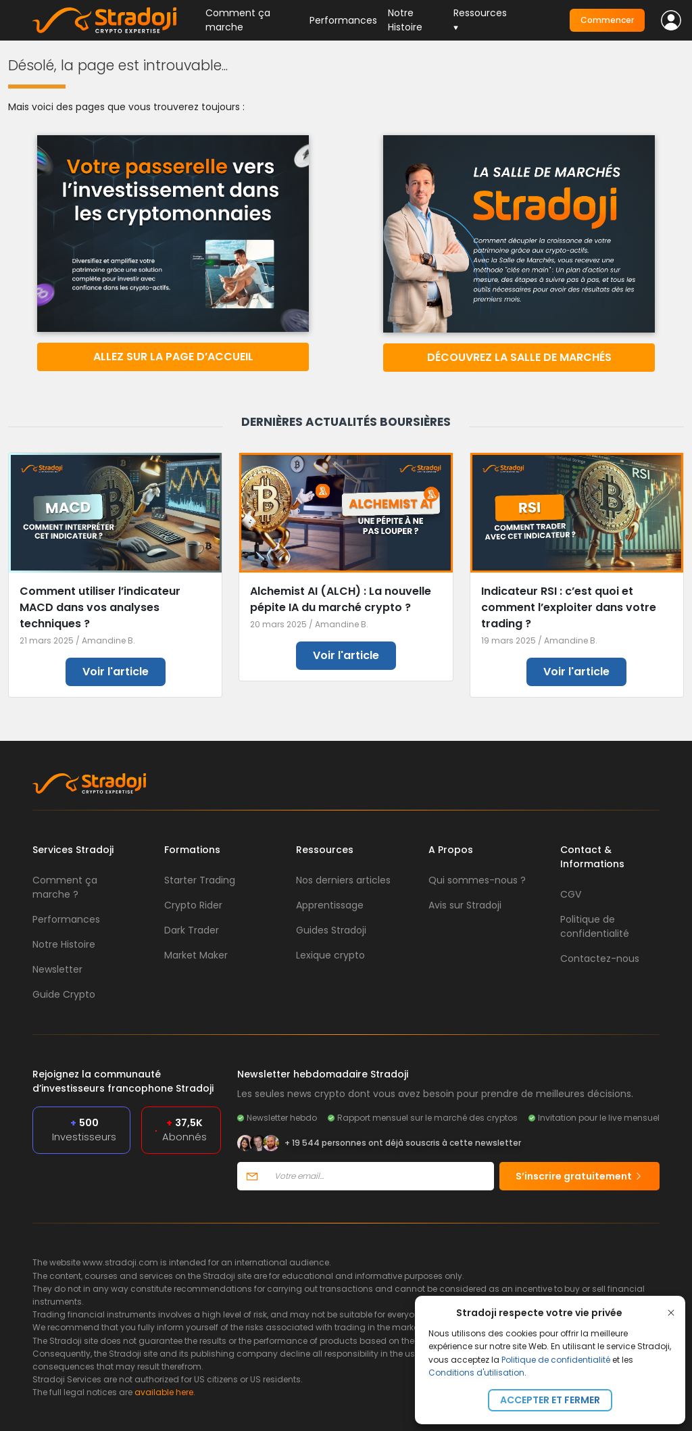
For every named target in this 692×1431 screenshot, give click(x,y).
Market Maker (196, 955)
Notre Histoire (405, 20)
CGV (570, 894)
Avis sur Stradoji (464, 905)
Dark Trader (191, 930)
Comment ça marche (237, 20)
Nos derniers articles (343, 880)
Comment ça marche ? (64, 887)
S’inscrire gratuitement (579, 1176)
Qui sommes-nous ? (477, 880)
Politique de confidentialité (555, 1359)
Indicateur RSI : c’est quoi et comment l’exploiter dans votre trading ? (568, 607)
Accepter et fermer (550, 1400)
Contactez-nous (599, 958)
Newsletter (57, 969)
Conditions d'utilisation (476, 1372)
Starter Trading (199, 880)
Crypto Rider (193, 905)
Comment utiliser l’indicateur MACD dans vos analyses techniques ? (100, 607)
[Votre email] (380, 1176)
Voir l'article (115, 671)
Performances (343, 20)
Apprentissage (330, 905)
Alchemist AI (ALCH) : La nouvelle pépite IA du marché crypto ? (340, 599)
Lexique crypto (330, 955)
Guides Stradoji (331, 930)
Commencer (607, 20)
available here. (164, 1392)
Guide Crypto (63, 994)
